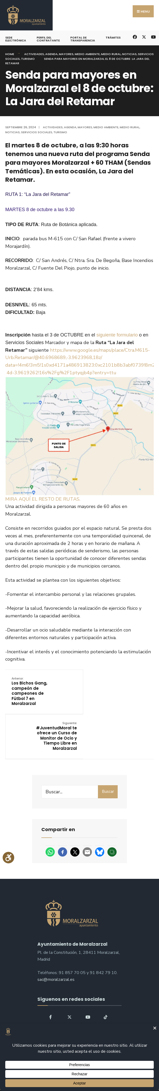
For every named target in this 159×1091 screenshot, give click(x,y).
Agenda (51, 54)
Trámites (113, 37)
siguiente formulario (117, 335)
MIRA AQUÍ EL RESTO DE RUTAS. (42, 499)
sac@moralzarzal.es (55, 940)
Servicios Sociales (36, 132)
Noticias (129, 54)
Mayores (66, 54)
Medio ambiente (87, 54)
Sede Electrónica (15, 38)
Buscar (108, 751)
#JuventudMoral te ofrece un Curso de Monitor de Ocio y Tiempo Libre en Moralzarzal (128, 693)
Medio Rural (111, 54)
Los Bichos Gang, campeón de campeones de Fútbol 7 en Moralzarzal (30, 691)
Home (9, 54)
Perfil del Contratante (48, 38)
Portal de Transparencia (82, 38)
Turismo (28, 59)
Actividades (34, 54)
